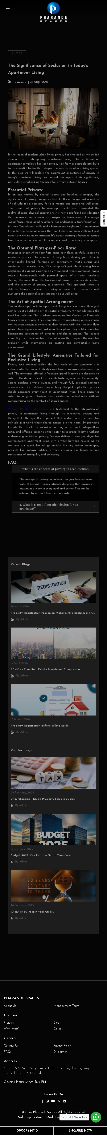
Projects (9, 1022)
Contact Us (11, 1045)
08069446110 (27, 1131)
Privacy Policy (62, 1045)
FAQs (7, 1051)
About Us (10, 1006)
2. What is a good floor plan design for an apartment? (57, 498)
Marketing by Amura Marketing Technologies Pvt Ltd (53, 1117)
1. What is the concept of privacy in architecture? (57, 462)
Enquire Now (80, 1130)
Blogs (18, 62)
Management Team (66, 1006)
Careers (59, 1028)
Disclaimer (60, 1051)
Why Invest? (11, 1028)
